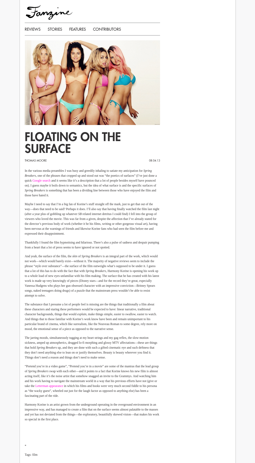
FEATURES (77, 29)
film (34, 454)
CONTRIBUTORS (107, 29)
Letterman (41, 386)
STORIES (55, 29)
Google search (42, 180)
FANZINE (49, 12)
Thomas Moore (36, 160)
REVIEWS (33, 29)
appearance (56, 386)
